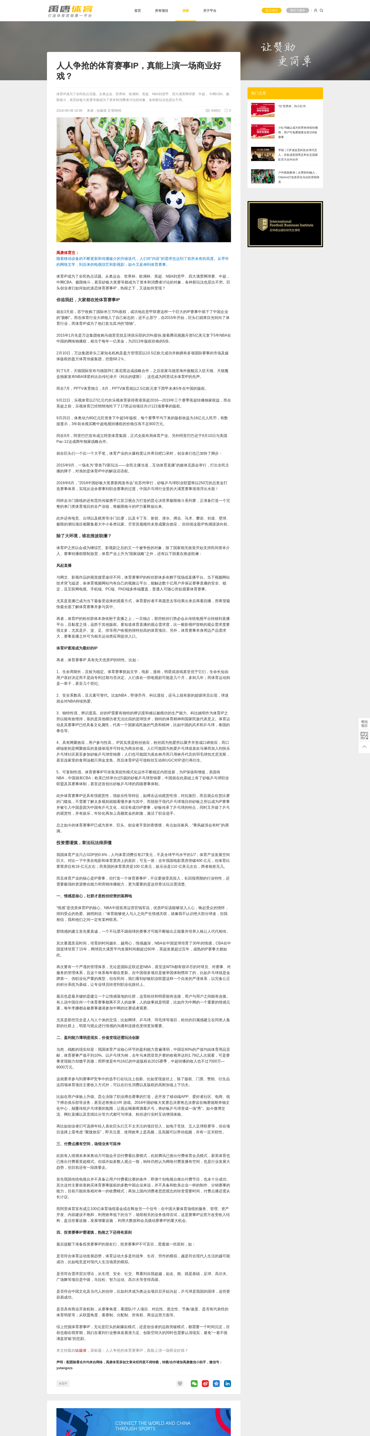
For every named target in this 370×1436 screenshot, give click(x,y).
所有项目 (161, 11)
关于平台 (209, 11)
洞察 (185, 11)
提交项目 (271, 10)
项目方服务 (297, 10)
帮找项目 (364, 724)
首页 (137, 11)
